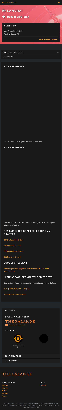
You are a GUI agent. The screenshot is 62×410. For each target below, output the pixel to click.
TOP (24, 289)
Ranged (5, 393)
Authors (10, 310)
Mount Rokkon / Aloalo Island (14, 294)
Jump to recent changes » (48, 39)
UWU (11, 289)
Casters (5, 385)
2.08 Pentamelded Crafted (13, 251)
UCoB (6, 289)
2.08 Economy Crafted (12, 257)
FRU (28, 289)
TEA (15, 289)
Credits (43, 385)
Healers (5, 388)
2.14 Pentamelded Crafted (13, 240)
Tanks (4, 396)
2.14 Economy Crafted (12, 246)
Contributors (14, 357)
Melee (4, 391)
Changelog (12, 362)
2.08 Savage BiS (8, 57)
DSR (19, 289)
